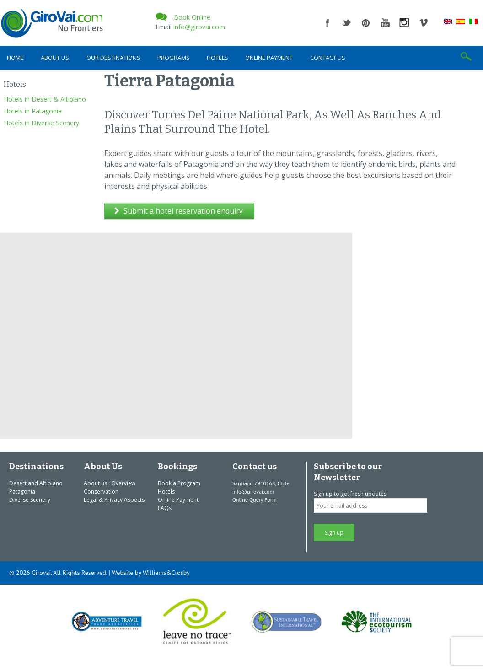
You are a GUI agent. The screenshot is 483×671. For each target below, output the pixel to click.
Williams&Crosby (166, 573)
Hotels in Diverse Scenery (41, 122)
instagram (404, 23)
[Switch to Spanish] (460, 21)
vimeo (423, 23)
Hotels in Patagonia (33, 111)
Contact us (327, 58)
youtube (385, 23)
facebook (327, 23)
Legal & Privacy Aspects (114, 500)
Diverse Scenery (29, 500)
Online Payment (269, 58)
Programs (173, 58)
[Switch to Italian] (473, 21)
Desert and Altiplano (36, 483)
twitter (347, 23)
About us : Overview (109, 483)
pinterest (366, 23)
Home (15, 58)
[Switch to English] (448, 21)
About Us (55, 58)
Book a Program (179, 483)
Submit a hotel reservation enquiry (178, 211)
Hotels (217, 58)
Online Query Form (254, 499)
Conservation (101, 491)
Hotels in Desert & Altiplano (45, 99)
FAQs (165, 508)
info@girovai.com (199, 26)
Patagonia (22, 491)
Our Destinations (113, 58)
